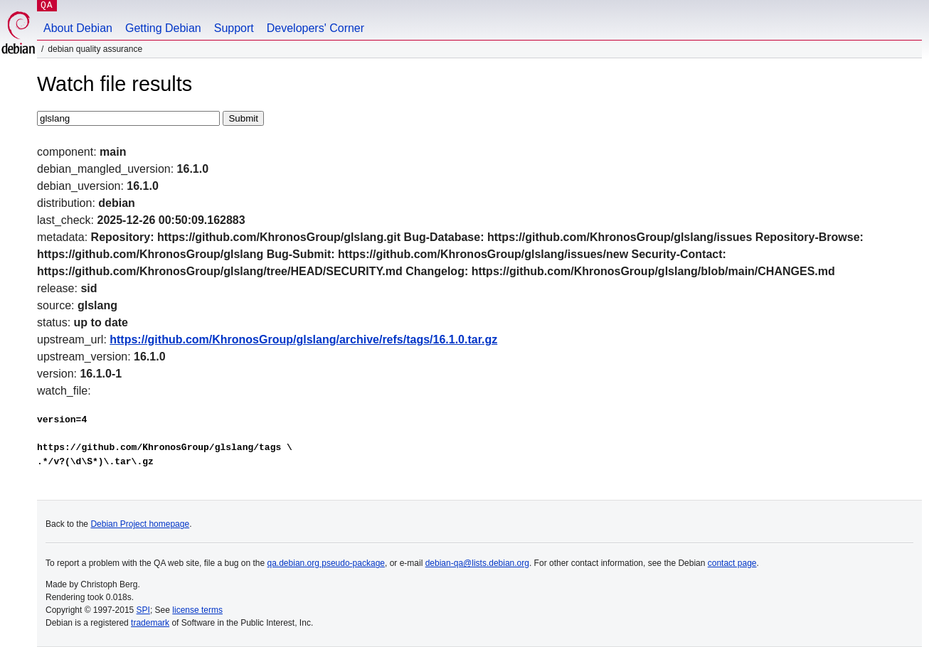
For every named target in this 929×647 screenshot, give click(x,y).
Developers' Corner (315, 28)
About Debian (77, 28)
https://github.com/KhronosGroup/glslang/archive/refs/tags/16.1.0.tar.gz (303, 339)
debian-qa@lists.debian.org (477, 563)
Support (234, 28)
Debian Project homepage (139, 524)
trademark (150, 623)
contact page (732, 563)
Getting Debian (163, 28)
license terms (197, 610)
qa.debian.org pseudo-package (326, 563)
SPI (143, 610)
